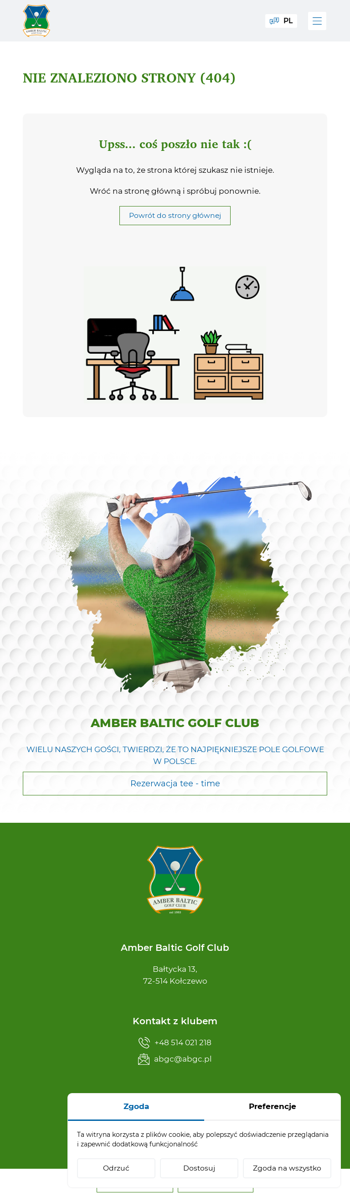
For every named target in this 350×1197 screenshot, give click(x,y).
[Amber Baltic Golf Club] (36, 20)
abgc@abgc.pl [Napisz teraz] (175, 1059)
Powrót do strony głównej (175, 224)
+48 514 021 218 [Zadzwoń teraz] (175, 1042)
